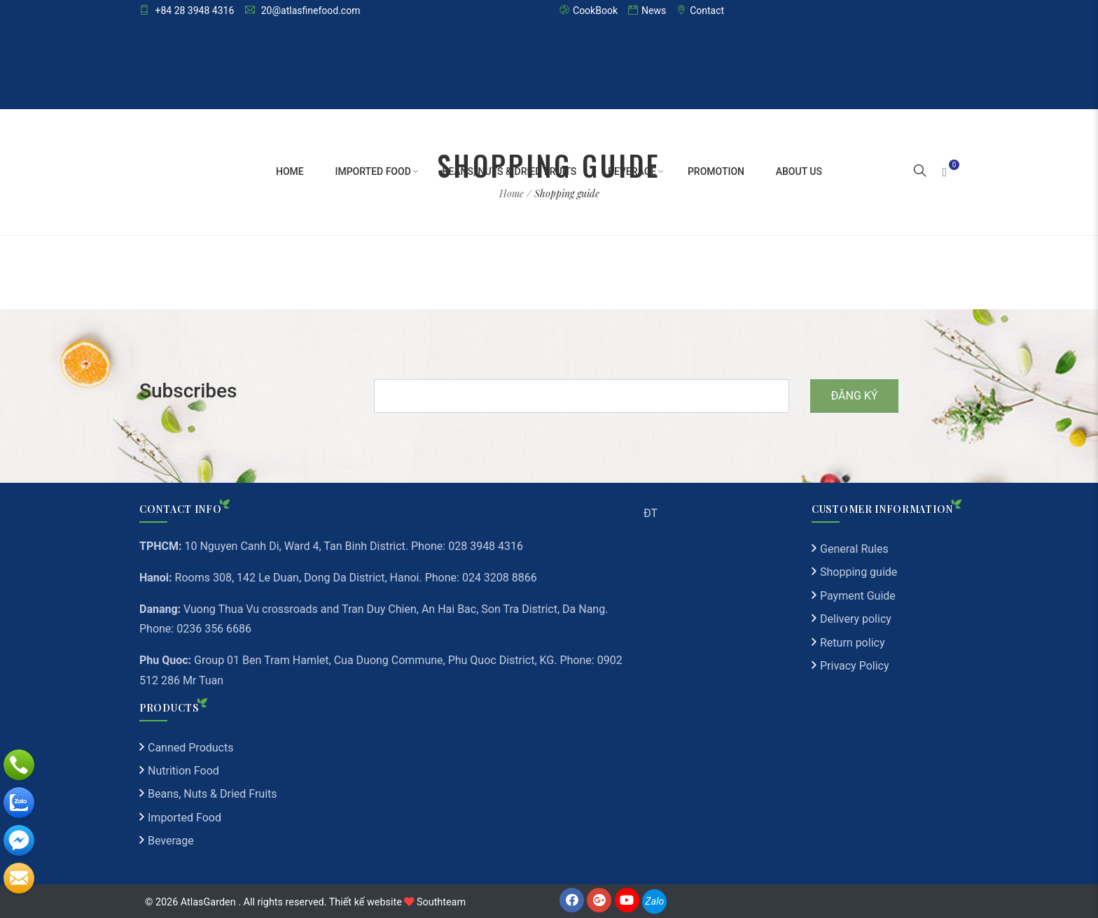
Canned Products (190, 747)
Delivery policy (855, 619)
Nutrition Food (183, 770)
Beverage (632, 171)
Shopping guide (858, 572)
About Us (799, 171)
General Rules (854, 549)
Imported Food (372, 171)
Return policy (852, 642)
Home (290, 171)
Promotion (716, 171)
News (647, 10)
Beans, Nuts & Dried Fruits (510, 171)
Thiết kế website (365, 902)
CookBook (589, 10)
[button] (920, 172)
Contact (700, 10)
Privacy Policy (854, 665)
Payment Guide (858, 595)
